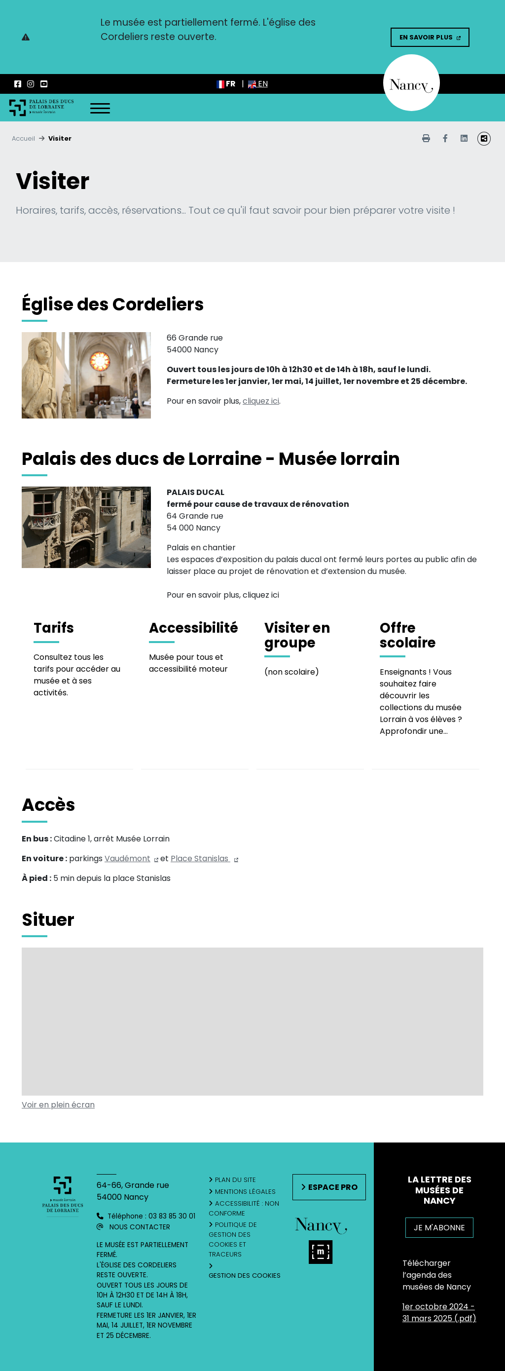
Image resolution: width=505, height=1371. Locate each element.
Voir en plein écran (58, 1104)
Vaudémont (127, 858)
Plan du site (235, 1179)
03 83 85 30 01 (171, 1216)
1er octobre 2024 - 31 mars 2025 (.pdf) (439, 1312)
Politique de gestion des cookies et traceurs (233, 1239)
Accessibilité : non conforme (244, 1208)
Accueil (23, 138)
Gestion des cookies (245, 1275)
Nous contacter (139, 1227)
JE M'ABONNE (439, 1227)
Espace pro (333, 1187)
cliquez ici (261, 401)
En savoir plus (426, 37)
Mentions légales (245, 1191)
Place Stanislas (200, 858)
